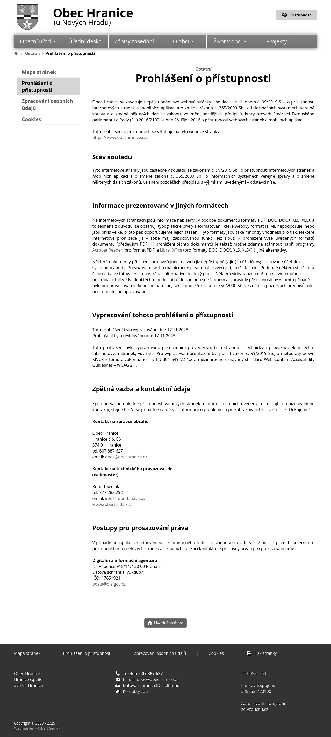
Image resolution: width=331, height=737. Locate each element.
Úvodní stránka (165, 623)
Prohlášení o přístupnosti (37, 86)
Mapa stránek (39, 71)
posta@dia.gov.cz (109, 584)
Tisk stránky (261, 653)
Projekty (276, 41)
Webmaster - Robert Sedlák (37, 728)
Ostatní (32, 53)
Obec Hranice (93, 15)
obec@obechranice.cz (126, 457)
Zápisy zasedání (134, 41)
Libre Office (171, 250)
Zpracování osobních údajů (47, 105)
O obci (183, 41)
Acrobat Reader (107, 250)
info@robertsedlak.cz (125, 498)
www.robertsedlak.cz (112, 504)
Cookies (31, 119)
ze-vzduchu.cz (254, 709)
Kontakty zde (135, 691)
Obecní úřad (38, 41)
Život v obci (230, 41)
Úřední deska (85, 41)
